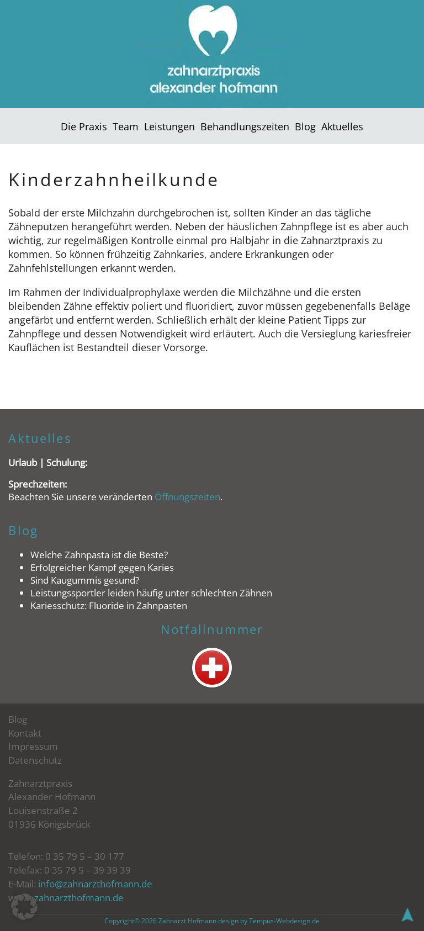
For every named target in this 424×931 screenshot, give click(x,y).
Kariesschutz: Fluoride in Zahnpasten (108, 605)
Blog (305, 126)
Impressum (33, 746)
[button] (24, 906)
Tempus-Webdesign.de (284, 921)
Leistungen (169, 126)
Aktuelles (342, 126)
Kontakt (24, 733)
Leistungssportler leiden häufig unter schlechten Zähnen (151, 592)
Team (126, 126)
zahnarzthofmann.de (79, 897)
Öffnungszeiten (187, 496)
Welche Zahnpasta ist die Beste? (99, 554)
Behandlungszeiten (244, 126)
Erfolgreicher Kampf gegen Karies (102, 567)
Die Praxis (84, 126)
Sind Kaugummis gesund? (84, 580)
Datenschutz (35, 760)
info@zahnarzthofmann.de (95, 883)
